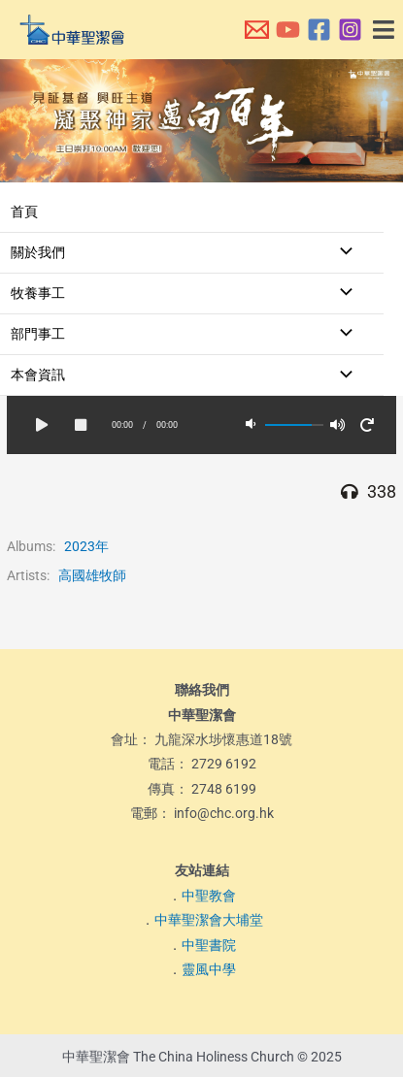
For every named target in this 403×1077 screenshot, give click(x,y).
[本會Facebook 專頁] (319, 30)
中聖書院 (209, 945)
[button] (384, 30)
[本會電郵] (257, 30)
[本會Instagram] (350, 30)
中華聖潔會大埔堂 (208, 920)
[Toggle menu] (341, 253)
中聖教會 (209, 895)
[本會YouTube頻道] (288, 30)
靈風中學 (209, 969)
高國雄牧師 (92, 575)
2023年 (86, 546)
